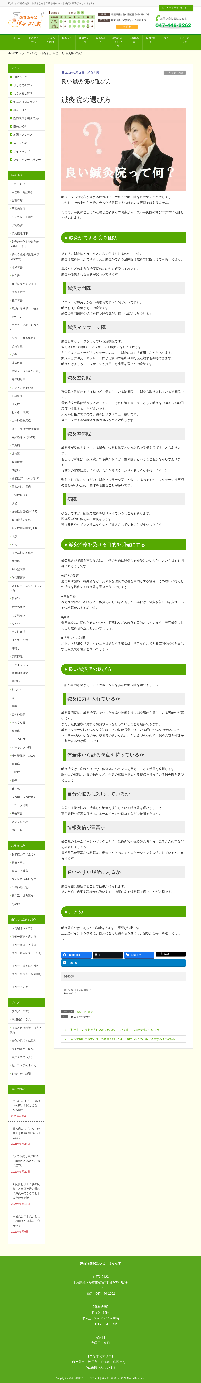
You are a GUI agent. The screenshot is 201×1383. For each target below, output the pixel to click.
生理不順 (17, 200)
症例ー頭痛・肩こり (24, 936)
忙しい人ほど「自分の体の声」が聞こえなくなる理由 (26, 1105)
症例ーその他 (20, 986)
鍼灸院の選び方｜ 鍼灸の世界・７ (77, 990)
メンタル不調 (20, 821)
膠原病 (16, 763)
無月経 (16, 275)
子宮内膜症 (18, 208)
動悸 (14, 780)
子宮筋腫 (17, 225)
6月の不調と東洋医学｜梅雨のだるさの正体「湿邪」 (26, 1161)
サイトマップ (21, 151)
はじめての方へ (23, 85)
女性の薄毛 (18, 607)
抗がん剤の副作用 (23, 552)
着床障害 (17, 300)
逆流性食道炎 (20, 494)
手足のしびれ (20, 739)
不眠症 (16, 772)
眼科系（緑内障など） (25, 895)
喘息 (14, 536)
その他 (16, 904)
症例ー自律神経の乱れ (25, 965)
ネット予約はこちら (176, 7)
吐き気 (16, 788)
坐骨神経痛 (18, 714)
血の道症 (17, 395)
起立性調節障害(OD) (24, 528)
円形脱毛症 (18, 615)
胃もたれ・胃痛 (21, 486)
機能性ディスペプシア (25, 478)
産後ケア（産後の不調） (27, 371)
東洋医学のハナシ (23, 1057)
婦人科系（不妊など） (25, 879)
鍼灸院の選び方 (82, 1017)
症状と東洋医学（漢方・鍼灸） (26, 1030)
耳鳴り (16, 648)
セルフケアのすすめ (24, 1065)
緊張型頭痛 (18, 569)
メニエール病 (20, 640)
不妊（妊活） (20, 184)
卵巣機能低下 (20, 233)
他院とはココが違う (25, 101)
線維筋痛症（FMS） (24, 437)
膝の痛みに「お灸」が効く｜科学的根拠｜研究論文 (26, 1133)
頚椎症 (16, 681)
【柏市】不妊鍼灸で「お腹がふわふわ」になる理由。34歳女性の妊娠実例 (113, 1029)
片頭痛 (16, 561)
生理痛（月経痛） (23, 192)
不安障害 (17, 813)
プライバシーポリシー (27, 159)
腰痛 (14, 706)
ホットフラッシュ (23, 387)
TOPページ (20, 77)
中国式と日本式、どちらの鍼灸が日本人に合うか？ (26, 1221)
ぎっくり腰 (18, 722)
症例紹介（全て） (23, 928)
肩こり (16, 697)
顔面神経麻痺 (20, 673)
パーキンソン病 (21, 747)
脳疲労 (16, 598)
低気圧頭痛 (18, 577)
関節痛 (16, 730)
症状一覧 (17, 830)
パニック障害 (20, 805)
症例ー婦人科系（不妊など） (26, 955)
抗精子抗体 (18, 292)
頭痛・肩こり (20, 862)
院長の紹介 (20, 126)
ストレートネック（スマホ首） (26, 588)
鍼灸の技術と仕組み (24, 1040)
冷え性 (16, 404)
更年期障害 (18, 379)
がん (14, 544)
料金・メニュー (23, 110)
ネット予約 (20, 143)
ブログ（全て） (21, 1011)
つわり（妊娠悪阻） (24, 337)
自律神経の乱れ (21, 887)
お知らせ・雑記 (174, 72)
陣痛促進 (17, 362)
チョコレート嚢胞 (23, 216)
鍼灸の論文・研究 (23, 1048)
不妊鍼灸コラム (21, 1019)
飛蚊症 (16, 470)
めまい (16, 623)
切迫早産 (17, 346)
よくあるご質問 (23, 93)
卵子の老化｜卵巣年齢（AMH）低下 (24, 244)
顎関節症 (17, 656)
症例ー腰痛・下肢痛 (24, 944)
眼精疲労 (17, 461)
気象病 (16, 445)
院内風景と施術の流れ (27, 118)
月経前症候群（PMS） (25, 308)
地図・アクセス (23, 134)
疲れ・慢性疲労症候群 (25, 429)
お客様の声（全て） (24, 854)
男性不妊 (17, 316)
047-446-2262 (105, 1293)
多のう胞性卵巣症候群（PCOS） (24, 257)
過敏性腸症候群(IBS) (24, 511)
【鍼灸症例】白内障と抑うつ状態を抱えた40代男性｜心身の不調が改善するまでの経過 (122, 1039)
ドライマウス (20, 664)
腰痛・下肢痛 (20, 870)
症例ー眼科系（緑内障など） (26, 976)
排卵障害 (17, 267)
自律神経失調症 (21, 420)
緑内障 (16, 453)
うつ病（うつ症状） (24, 797)
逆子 (14, 354)
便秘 (14, 503)
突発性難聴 (18, 631)
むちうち (17, 689)
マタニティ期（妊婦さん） (24, 327)
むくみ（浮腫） (21, 412)
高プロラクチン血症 (24, 283)
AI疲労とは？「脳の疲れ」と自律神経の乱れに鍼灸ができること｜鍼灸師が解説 (26, 1191)
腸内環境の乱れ (21, 519)
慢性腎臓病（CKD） (24, 755)
